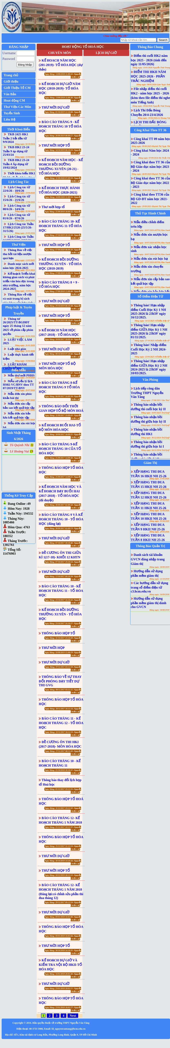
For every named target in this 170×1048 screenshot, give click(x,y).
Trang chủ (11, 75)
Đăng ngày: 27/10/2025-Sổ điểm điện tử (152, 340)
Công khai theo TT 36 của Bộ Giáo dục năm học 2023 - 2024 (150, 166)
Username (9, 53)
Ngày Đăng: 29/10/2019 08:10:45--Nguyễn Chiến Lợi (63, 321)
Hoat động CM (14, 100)
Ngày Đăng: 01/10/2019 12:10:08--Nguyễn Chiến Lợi (63, 113)
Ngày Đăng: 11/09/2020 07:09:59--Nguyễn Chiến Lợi (63, 179)
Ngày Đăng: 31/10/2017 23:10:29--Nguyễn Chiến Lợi (63, 639)
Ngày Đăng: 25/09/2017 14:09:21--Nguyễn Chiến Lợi (63, 478)
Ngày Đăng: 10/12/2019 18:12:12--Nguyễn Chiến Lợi (63, 876)
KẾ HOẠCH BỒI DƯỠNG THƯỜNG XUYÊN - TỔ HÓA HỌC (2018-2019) (60, 264)
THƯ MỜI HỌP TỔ (56, 145)
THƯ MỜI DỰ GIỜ (56, 107)
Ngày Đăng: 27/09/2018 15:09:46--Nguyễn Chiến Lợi (63, 292)
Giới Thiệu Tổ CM (17, 88)
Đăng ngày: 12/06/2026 (25, 202)
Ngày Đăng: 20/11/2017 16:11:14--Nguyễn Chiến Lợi (63, 710)
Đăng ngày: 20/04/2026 (159, 500)
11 (31, 445)
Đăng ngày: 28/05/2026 (25, 220)
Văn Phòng (150, 379)
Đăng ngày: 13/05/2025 (25, 260)
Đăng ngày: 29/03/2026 (159, 532)
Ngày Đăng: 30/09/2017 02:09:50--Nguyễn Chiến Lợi (63, 506)
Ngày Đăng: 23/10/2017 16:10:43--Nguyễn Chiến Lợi (63, 601)
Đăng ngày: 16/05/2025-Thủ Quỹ (155, 413)
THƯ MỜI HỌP (53, 647)
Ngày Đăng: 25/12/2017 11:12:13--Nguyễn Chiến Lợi (63, 847)
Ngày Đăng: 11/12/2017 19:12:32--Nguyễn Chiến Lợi (63, 809)
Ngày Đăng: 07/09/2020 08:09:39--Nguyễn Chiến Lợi (63, 251)
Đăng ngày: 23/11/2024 (25, 270)
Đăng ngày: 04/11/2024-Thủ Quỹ (155, 450)
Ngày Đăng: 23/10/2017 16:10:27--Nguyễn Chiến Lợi (63, 624)
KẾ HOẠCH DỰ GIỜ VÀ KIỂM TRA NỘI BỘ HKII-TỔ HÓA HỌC (60, 964)
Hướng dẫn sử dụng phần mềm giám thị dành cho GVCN (148, 603)
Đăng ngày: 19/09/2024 (25, 291)
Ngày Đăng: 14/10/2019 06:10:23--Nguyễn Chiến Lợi (63, 151)
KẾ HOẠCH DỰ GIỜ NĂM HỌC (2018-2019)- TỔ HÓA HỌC (59, 88)
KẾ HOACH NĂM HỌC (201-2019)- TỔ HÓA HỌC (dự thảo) (60, 65)
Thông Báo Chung (150, 47)
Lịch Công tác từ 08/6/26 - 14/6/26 (16, 207)
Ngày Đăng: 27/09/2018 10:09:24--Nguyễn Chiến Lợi (63, 274)
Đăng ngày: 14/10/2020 (25, 377)
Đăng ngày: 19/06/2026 (25, 193)
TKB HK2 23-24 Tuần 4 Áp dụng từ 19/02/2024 (16, 163)
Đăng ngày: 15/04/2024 (25, 157)
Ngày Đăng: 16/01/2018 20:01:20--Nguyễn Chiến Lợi (63, 975)
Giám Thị (150, 463)
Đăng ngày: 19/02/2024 (25, 170)
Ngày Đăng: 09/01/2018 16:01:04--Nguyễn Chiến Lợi (63, 937)
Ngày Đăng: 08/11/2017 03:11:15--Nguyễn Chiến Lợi (63, 691)
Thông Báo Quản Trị (150, 546)
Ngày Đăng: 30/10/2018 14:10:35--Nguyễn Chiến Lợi (63, 951)
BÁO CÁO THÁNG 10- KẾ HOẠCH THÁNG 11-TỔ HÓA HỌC (60, 226)
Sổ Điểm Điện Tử (150, 296)
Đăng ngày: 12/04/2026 (159, 510)
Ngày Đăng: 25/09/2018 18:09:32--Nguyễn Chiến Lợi (63, 213)
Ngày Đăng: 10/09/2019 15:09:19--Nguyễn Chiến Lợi (63, 653)
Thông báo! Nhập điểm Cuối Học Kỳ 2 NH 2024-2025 (148, 349)
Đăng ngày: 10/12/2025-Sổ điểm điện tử (152, 321)
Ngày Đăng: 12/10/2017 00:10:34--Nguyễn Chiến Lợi (63, 577)
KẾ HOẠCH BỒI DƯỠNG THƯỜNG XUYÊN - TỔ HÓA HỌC (60, 614)
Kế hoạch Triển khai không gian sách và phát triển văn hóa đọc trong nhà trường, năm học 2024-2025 (19, 281)
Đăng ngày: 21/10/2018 (159, 579)
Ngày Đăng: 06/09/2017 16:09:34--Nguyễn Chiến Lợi (63, 397)
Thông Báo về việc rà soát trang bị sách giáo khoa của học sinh (18, 298)
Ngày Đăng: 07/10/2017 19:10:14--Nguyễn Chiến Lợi (63, 563)
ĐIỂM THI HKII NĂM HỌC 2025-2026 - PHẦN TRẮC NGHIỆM (148, 76)
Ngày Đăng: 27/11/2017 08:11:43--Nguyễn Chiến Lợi (63, 752)
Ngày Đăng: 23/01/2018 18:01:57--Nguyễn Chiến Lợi (63, 1008)
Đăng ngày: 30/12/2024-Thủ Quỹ (155, 438)
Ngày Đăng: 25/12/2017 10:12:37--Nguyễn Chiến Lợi (63, 828)
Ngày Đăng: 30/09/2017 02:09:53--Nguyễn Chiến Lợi (63, 529)
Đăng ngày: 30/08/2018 (159, 610)
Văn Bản (10, 94)
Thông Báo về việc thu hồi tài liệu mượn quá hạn (17, 254)
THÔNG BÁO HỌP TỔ (58, 633)
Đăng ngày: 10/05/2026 (159, 489)
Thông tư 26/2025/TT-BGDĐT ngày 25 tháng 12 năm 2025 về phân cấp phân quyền (18, 326)
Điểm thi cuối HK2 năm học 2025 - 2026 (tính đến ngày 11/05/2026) (149, 60)
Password (8, 58)
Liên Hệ (9, 119)
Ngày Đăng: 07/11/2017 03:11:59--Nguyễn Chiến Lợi (63, 668)
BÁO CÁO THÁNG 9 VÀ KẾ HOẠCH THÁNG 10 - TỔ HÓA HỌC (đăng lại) (61, 519)
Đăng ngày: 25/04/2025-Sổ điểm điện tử (152, 357)
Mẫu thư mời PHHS (21, 375)
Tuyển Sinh (12, 113)
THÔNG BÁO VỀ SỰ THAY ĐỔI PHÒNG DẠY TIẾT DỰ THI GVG (60, 681)
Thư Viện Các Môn (17, 107)
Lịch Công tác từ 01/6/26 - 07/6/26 (16, 216)
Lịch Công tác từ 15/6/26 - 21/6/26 (16, 198)
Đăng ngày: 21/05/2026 (25, 233)
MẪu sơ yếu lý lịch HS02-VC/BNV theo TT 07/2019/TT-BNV (18, 385)
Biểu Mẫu (18, 370)
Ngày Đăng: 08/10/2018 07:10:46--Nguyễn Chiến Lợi (63, 355)
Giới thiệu (11, 81)
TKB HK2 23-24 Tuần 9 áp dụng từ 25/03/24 (16, 151)
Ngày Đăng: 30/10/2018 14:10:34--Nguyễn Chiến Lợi (63, 862)
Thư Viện (19, 244)
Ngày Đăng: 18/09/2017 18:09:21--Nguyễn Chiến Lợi (63, 435)
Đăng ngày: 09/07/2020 (25, 400)
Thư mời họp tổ (53, 207)
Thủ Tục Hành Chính (150, 213)
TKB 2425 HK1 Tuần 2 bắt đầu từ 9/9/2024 (15, 138)
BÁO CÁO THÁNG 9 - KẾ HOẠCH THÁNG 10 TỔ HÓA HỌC (60, 126)
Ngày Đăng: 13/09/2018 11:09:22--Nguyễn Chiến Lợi (63, 75)
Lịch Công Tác (18, 182)
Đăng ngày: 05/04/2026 (159, 521)
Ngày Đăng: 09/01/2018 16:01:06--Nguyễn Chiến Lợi (63, 918)
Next (73, 1015)
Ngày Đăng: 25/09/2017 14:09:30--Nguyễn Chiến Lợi (63, 459)
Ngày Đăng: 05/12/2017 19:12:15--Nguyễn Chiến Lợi (63, 790)
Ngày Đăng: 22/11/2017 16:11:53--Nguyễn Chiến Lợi (63, 733)
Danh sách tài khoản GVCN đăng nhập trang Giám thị (148, 559)
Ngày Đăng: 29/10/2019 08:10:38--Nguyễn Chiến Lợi (63, 307)
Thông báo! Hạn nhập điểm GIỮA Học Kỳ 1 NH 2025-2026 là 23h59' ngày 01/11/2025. (149, 331)
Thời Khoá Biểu (18, 129)
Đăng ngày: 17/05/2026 (159, 478)
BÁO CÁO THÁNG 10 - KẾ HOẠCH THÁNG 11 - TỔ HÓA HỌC (61, 590)
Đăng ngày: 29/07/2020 (25, 390)
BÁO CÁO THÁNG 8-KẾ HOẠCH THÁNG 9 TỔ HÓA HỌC (59, 387)
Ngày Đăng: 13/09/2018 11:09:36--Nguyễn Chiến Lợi (63, 99)
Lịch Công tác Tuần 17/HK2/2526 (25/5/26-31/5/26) (18, 227)
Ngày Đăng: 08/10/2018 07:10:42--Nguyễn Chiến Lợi (63, 374)
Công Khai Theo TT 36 (150, 130)
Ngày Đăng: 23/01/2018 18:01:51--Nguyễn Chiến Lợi (63, 989)
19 (31, 451)
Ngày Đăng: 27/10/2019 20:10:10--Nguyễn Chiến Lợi (63, 236)
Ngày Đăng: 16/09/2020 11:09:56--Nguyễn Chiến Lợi (63, 198)
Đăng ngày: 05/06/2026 (25, 211)
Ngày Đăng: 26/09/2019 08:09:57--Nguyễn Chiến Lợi (63, 137)
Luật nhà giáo (17, 348)
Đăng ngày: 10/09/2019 (159, 567)
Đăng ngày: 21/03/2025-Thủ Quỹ (155, 425)
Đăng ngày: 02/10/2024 (25, 144)
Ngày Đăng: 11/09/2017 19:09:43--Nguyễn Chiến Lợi (63, 416)
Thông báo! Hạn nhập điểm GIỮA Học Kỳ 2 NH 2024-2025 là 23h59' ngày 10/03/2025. (149, 367)
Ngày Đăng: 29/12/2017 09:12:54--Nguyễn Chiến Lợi (63, 903)
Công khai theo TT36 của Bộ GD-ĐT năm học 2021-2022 (150, 199)
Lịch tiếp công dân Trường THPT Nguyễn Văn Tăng (147, 393)
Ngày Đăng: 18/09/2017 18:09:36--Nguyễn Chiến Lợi (63, 340)
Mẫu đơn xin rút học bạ (151, 258)
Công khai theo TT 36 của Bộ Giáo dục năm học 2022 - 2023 (150, 182)
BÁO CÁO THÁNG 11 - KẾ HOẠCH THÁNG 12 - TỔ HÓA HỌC (61, 723)
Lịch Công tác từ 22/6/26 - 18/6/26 (16, 189)
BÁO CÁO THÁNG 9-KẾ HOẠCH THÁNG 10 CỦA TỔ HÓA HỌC (60, 448)
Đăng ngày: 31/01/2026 (25, 336)
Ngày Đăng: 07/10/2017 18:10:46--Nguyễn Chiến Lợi (63, 544)
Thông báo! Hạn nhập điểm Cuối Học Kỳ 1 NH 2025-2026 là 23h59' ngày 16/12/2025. (148, 311)
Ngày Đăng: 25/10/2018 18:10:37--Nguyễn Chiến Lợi (63, 771)
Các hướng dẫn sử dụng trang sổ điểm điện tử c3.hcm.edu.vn (149, 587)
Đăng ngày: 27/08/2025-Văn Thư (155, 400)
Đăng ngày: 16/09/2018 (159, 594)
